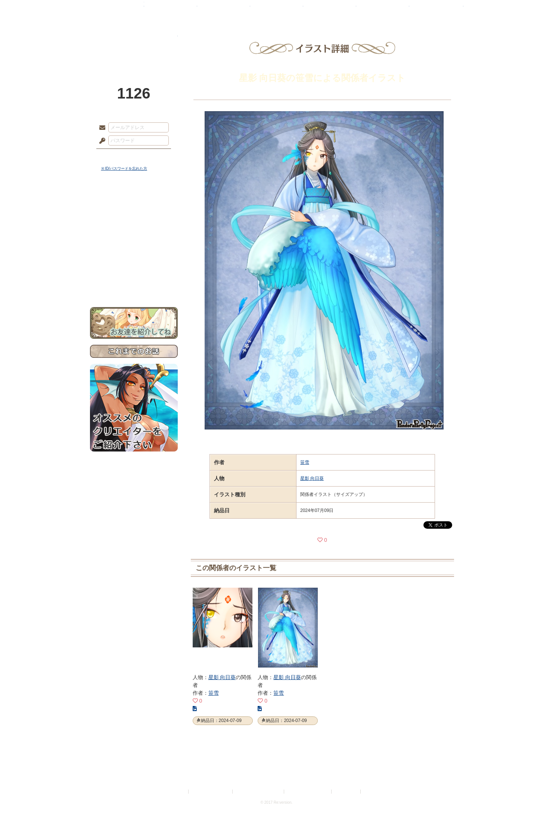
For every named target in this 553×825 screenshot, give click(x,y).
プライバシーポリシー (211, 792)
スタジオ (329, 9)
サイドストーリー (134, 216)
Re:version (373, 792)
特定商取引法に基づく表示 (258, 792)
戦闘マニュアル (134, 259)
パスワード (100, 141)
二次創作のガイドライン (308, 792)
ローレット (223, 9)
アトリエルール (134, 250)
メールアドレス (100, 128)
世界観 (134, 203)
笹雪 (304, 462)
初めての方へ (134, 270)
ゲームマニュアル (134, 229)
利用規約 (178, 792)
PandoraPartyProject (134, 41)
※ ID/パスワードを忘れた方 (124, 168)
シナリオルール (134, 241)
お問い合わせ (134, 283)
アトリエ (276, 9)
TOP (117, 9)
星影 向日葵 (312, 478)
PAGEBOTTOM (534, 804)
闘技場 (436, 9)
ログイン (116, 156)
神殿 (170, 9)
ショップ (382, 9)
